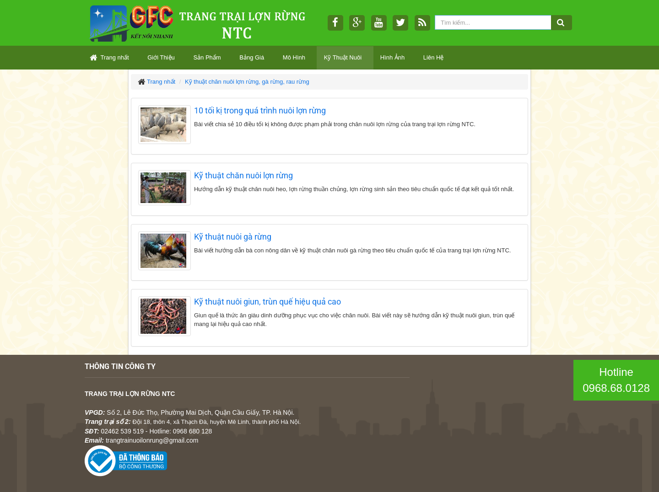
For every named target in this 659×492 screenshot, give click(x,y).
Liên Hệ (433, 57)
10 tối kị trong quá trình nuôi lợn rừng (260, 110)
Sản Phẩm (207, 57)
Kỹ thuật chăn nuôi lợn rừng (243, 175)
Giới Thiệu (161, 57)
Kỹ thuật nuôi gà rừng (232, 236)
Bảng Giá (251, 57)
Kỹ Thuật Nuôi (343, 57)
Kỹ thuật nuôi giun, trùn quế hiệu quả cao (267, 301)
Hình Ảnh (392, 57)
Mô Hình (294, 57)
